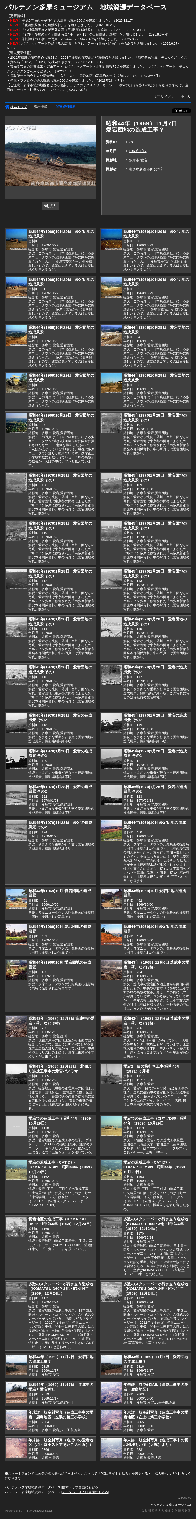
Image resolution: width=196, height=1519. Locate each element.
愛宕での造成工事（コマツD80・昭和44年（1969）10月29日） (155, 1120)
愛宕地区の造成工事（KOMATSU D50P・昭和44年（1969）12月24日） (61, 1221)
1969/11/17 (137, 151)
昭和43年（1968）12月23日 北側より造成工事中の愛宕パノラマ (60, 1068)
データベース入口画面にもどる (85, 1492)
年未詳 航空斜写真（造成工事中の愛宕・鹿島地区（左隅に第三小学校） (60, 1414)
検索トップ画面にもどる (80, 1487)
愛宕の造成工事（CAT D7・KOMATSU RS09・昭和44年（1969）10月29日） (61, 1167)
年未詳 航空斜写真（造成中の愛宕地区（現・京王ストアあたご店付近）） (60, 1442)
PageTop (186, 1497)
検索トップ (16, 107)
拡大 (50, 206)
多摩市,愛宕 (138, 160)
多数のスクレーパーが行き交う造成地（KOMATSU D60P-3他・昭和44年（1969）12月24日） (155, 1224)
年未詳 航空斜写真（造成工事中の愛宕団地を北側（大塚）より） (155, 1442)
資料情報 (40, 107)
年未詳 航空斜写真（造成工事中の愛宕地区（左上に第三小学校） (155, 1414)
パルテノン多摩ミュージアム (170, 1504)
